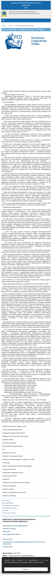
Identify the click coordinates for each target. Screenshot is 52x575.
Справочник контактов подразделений (15, 525)
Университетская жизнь (9, 469)
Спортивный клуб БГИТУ (9, 476)
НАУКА (26, 7)
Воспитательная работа (9, 443)
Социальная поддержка (9, 486)
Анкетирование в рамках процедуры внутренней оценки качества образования (24, 543)
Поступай (5, 510)
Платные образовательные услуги (12, 429)
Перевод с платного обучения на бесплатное (15, 436)
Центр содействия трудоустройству (12, 446)
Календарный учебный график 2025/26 (13, 433)
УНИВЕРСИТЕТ (26, 5)
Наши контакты (7, 539)
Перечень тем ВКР (7, 439)
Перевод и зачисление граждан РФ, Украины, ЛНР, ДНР (18, 459)
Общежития (5, 479)
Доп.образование (8, 503)
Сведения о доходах (9, 528)
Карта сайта (6, 531)
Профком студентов (8, 489)
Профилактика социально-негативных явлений (15, 482)
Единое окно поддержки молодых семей (14, 492)
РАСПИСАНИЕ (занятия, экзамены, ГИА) (14, 426)
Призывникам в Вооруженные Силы (12, 472)
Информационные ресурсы (11, 505)
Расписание (6, 500)
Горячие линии (7, 546)
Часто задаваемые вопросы (12, 534)
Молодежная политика (8, 453)
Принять (26, 569)
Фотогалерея (6, 462)
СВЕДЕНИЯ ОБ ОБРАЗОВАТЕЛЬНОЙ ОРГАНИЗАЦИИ (26, 3)
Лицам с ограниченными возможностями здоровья (16, 466)
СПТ (3, 449)
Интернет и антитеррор (9, 495)
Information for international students (12, 456)
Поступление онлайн (9, 513)
